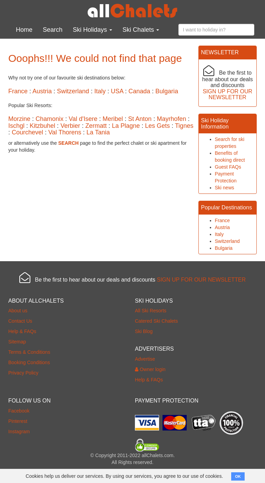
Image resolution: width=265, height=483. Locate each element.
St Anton (139, 118)
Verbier (70, 125)
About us (17, 310)
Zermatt (96, 125)
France (18, 91)
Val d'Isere (83, 118)
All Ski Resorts (150, 310)
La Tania (98, 132)
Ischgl (16, 125)
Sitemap (17, 341)
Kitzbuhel (42, 125)
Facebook (18, 411)
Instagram (19, 431)
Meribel (112, 118)
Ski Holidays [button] (92, 29)
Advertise (145, 359)
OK (238, 476)
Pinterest (17, 421)
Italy (100, 91)
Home (24, 29)
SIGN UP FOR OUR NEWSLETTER (227, 94)
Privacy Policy (23, 373)
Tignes (184, 125)
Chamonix (49, 118)
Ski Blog (144, 331)
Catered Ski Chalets (156, 321)
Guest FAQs (228, 167)
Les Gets (157, 125)
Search (52, 29)
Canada (139, 91)
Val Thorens (64, 132)
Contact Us (20, 321)
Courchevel (27, 132)
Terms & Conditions (29, 352)
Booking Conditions (29, 362)
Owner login (150, 369)
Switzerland (73, 91)
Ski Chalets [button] (140, 29)
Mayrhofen (171, 118)
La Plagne (126, 125)
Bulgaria (166, 91)
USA (117, 91)
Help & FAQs (22, 331)
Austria (42, 91)
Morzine (19, 118)
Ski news (224, 187)
